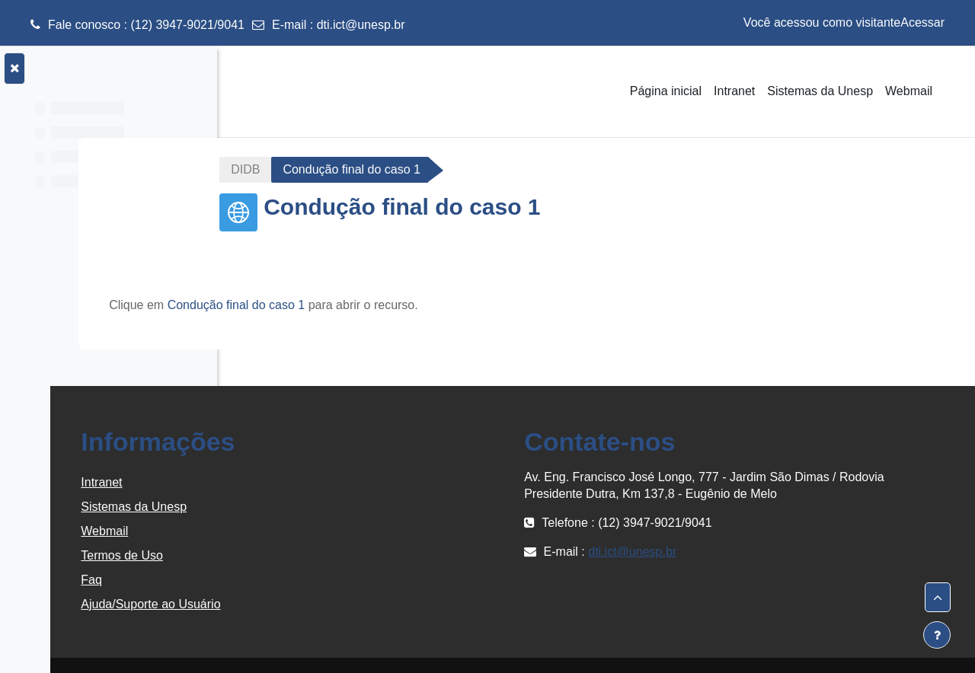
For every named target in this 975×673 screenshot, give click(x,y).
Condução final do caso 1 (387, 304)
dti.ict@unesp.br (361, 24)
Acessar (922, 22)
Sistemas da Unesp (313, 506)
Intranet (280, 482)
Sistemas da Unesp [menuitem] (820, 91)
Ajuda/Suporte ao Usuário (329, 604)
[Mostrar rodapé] (937, 635)
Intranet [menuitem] (734, 91)
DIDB (335, 169)
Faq (270, 579)
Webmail (283, 531)
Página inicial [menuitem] (666, 91)
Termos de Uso (301, 555)
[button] (938, 597)
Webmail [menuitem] (908, 91)
